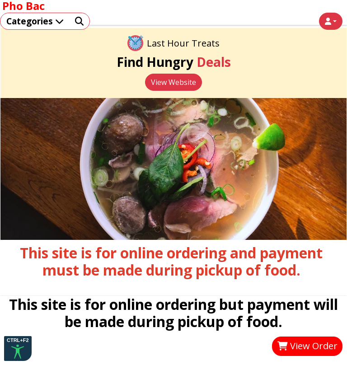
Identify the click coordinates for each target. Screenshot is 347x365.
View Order (307, 346)
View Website (173, 82)
